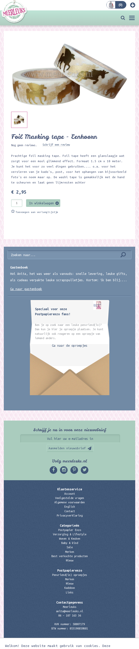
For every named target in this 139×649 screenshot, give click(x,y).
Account (69, 493)
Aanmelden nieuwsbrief (67, 448)
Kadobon (69, 587)
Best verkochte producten (69, 556)
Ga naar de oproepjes (69, 345)
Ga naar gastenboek (26, 289)
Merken (69, 551)
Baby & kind (69, 542)
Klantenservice (69, 489)
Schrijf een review (56, 144)
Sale (70, 547)
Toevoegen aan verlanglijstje (37, 212)
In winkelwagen (41, 203)
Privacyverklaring (70, 515)
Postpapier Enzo (69, 529)
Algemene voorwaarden (69, 502)
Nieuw (69, 560)
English (69, 506)
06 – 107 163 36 (69, 615)
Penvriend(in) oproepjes (69, 574)
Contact (69, 511)
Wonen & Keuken (69, 538)
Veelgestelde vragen (69, 498)
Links (69, 592)
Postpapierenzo (69, 570)
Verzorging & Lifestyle (69, 534)
